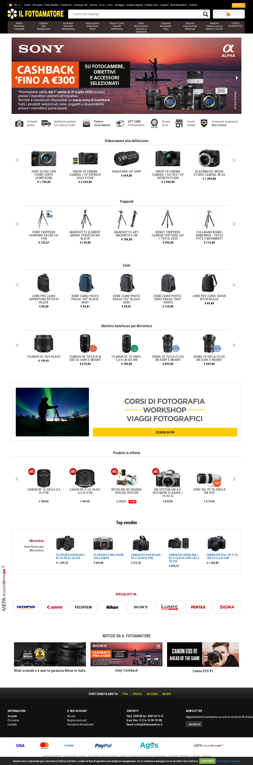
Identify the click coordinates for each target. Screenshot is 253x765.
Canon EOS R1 (203, 671)
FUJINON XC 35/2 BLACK (43, 357)
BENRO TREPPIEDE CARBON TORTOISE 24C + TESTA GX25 (168, 235)
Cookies (195, 756)
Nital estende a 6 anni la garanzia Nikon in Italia (50, 670)
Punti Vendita (51, 4)
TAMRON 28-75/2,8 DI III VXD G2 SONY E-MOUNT (85, 358)
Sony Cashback (126, 670)
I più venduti (70, 756)
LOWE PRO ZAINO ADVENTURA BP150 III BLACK (43, 299)
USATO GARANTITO (235, 25)
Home (27, 4)
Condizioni (66, 4)
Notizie (93, 4)
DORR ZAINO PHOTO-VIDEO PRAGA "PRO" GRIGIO (168, 299)
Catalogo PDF (81, 4)
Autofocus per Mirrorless (34, 548)
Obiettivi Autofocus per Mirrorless (126, 326)
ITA (14, 6)
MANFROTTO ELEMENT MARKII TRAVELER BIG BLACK (85, 235)
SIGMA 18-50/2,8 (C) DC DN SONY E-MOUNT (209, 358)
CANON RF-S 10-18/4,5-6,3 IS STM (85, 491)
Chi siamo (37, 4)
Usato (110, 4)
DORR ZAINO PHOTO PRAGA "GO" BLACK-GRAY (126, 299)
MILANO (166, 694)
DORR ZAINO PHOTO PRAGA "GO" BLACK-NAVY (85, 299)
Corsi (102, 4)
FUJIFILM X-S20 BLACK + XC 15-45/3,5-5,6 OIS (70, 556)
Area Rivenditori (178, 4)
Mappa (206, 756)
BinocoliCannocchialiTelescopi (190, 26)
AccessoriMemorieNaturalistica (68, 26)
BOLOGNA (152, 694)
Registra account (77, 720)
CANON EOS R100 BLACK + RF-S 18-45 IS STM (146, 556)
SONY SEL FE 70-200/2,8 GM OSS (209, 491)
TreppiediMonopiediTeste (165, 26)
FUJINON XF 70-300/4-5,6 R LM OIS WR (126, 358)
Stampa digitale (134, 4)
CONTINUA (207, 760)
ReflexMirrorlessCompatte (19, 26)
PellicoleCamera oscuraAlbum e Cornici (214, 26)
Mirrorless (37, 541)
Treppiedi (126, 201)
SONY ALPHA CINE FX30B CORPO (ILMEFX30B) (43, 175)
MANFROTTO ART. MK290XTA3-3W (126, 233)
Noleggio (120, 4)
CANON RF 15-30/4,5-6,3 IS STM (43, 491)
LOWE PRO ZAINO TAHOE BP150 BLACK (209, 297)
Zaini (126, 265)
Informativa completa (228, 760)
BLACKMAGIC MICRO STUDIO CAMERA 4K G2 (209, 173)
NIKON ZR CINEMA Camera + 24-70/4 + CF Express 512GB (168, 175)
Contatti (193, 4)
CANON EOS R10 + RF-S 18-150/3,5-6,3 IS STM (222, 556)
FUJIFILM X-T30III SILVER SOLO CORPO (109, 556)
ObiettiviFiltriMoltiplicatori (43, 26)
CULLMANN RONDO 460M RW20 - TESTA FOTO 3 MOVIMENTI (209, 235)
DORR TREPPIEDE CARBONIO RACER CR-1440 (44, 235)
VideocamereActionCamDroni (92, 26)
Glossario (160, 756)
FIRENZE (137, 694)
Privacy (184, 756)
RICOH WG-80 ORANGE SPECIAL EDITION (126, 491)
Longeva (164, 4)
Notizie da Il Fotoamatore (127, 636)
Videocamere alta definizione (126, 141)
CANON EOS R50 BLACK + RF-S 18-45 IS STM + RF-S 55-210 (184, 558)
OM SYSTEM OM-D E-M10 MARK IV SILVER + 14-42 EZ (168, 493)
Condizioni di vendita (141, 756)
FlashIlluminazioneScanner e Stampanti (141, 27)
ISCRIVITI (195, 724)
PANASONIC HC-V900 (126, 171)
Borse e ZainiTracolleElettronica (117, 26)
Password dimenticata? (80, 724)
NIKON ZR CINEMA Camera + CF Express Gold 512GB (85, 175)
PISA (125, 694)
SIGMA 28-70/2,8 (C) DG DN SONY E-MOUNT (168, 358)
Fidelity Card (151, 4)
